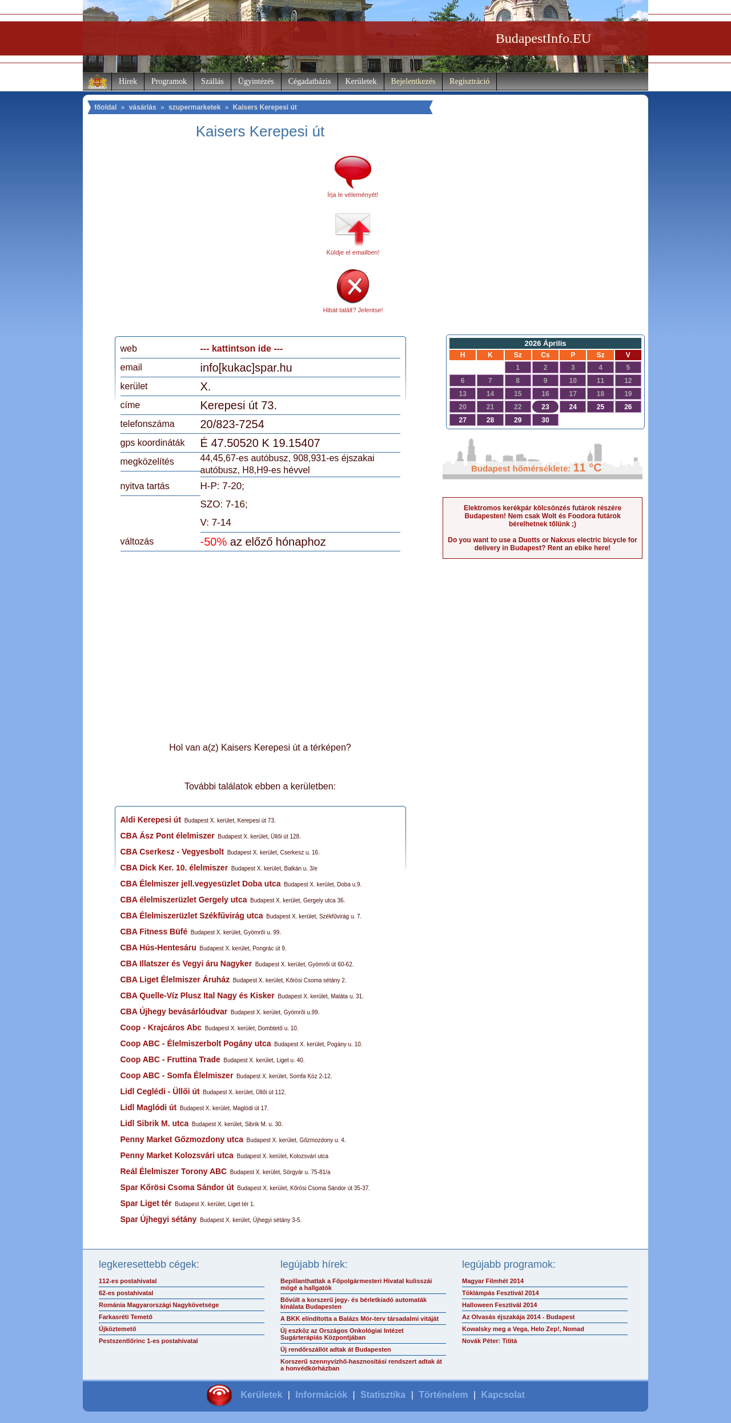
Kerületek (360, 81)
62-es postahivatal (126, 1292)
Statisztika (382, 1395)
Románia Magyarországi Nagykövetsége (159, 1304)
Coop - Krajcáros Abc (161, 1027)
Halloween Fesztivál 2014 (499, 1304)
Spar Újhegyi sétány (159, 1219)
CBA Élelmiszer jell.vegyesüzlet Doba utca (201, 883)
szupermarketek (194, 107)
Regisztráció (469, 81)
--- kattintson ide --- (241, 348)
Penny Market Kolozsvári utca (177, 1155)
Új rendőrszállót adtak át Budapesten (335, 1349)
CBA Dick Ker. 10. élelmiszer (174, 867)
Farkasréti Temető (125, 1316)
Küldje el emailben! (353, 252)
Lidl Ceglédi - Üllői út (160, 1091)
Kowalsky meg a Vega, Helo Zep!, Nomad (523, 1328)
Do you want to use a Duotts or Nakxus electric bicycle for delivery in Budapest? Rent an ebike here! (542, 544)
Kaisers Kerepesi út (265, 107)
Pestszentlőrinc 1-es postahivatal (148, 1340)
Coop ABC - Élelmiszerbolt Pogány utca (196, 1043)
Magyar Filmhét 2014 (493, 1280)
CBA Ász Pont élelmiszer (168, 835)
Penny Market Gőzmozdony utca (182, 1139)
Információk (321, 1395)
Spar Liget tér (146, 1203)
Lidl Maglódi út (149, 1107)
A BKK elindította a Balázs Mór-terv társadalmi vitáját (359, 1318)
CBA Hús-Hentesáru (158, 947)
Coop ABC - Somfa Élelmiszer (177, 1075)
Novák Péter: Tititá (489, 1340)
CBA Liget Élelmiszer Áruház (175, 979)
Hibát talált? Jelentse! (353, 310)
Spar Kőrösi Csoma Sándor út (177, 1187)
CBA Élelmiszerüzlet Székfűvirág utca (192, 915)
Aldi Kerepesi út (151, 819)
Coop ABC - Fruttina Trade (170, 1059)
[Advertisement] (216, 242)
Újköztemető (117, 1328)
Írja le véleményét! (352, 194)
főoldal (105, 107)
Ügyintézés (256, 81)
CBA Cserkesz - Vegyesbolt (172, 851)
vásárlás (142, 107)
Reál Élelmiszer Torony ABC (174, 1171)
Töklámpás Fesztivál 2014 (500, 1292)
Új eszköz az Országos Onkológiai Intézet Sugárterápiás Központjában (342, 1334)
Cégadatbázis (309, 81)
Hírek (128, 81)
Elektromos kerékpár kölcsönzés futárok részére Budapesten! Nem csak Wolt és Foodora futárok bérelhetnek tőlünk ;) (542, 516)
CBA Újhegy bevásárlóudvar (174, 1011)
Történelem (443, 1395)
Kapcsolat (503, 1395)
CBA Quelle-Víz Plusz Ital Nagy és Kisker (198, 995)
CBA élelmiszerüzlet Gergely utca (184, 899)
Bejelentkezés (413, 81)
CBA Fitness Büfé (154, 931)
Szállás (212, 81)
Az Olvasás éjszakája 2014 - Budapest (518, 1316)
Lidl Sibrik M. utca (155, 1123)
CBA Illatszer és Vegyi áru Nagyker (186, 963)
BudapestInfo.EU (543, 38)
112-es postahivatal (128, 1280)
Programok (169, 81)
